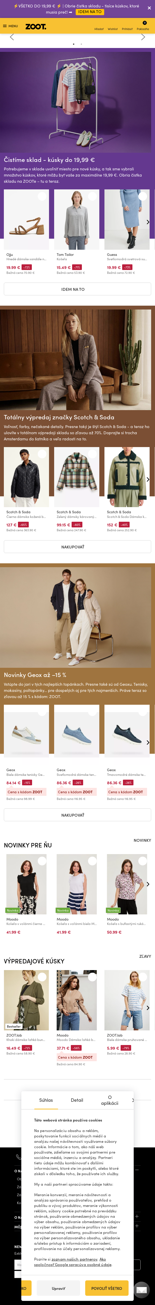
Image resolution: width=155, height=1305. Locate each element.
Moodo (12, 919)
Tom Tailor (65, 254)
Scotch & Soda (18, 512)
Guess (112, 254)
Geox (10, 769)
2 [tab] (81, 44)
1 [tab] (73, 44)
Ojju (9, 254)
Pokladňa (143, 25)
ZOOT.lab (14, 1035)
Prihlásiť (127, 26)
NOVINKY (142, 840)
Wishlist (113, 26)
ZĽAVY (145, 956)
